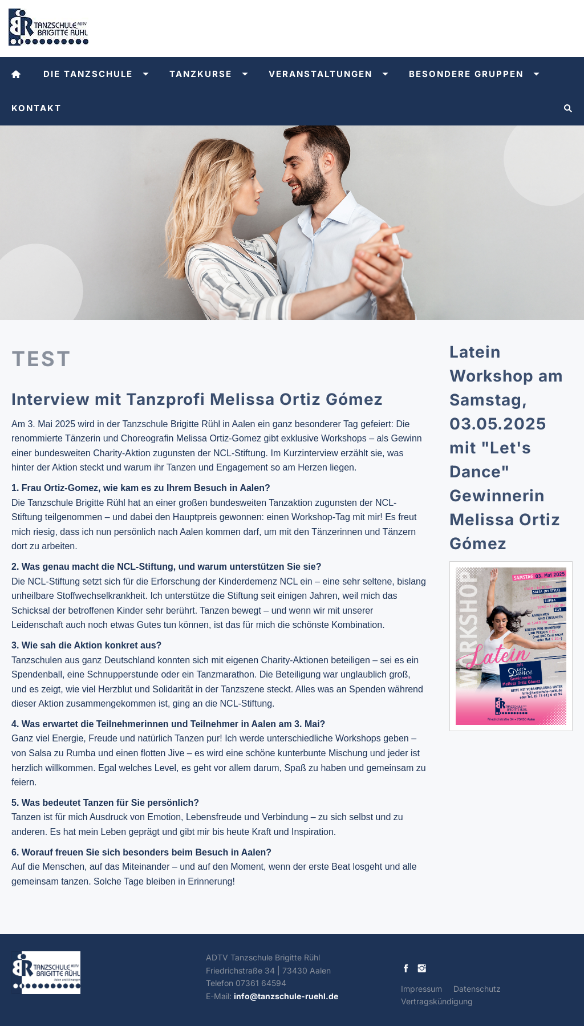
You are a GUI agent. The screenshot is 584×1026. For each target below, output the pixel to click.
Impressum (421, 988)
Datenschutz (477, 988)
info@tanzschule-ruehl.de (286, 996)
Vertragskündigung (437, 1001)
